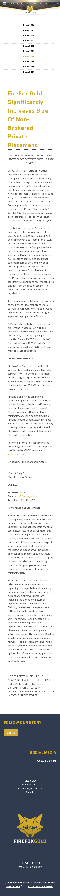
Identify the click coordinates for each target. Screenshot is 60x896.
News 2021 (28, 51)
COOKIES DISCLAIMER (40, 886)
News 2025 (28, 30)
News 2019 (28, 61)
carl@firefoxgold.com (27, 496)
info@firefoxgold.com (30, 866)
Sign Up (11, 732)
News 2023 (28, 40)
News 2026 (28, 25)
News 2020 (28, 56)
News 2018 (28, 66)
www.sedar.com (16, 454)
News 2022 (28, 46)
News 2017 (28, 72)
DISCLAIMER (13, 886)
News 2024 (28, 35)
